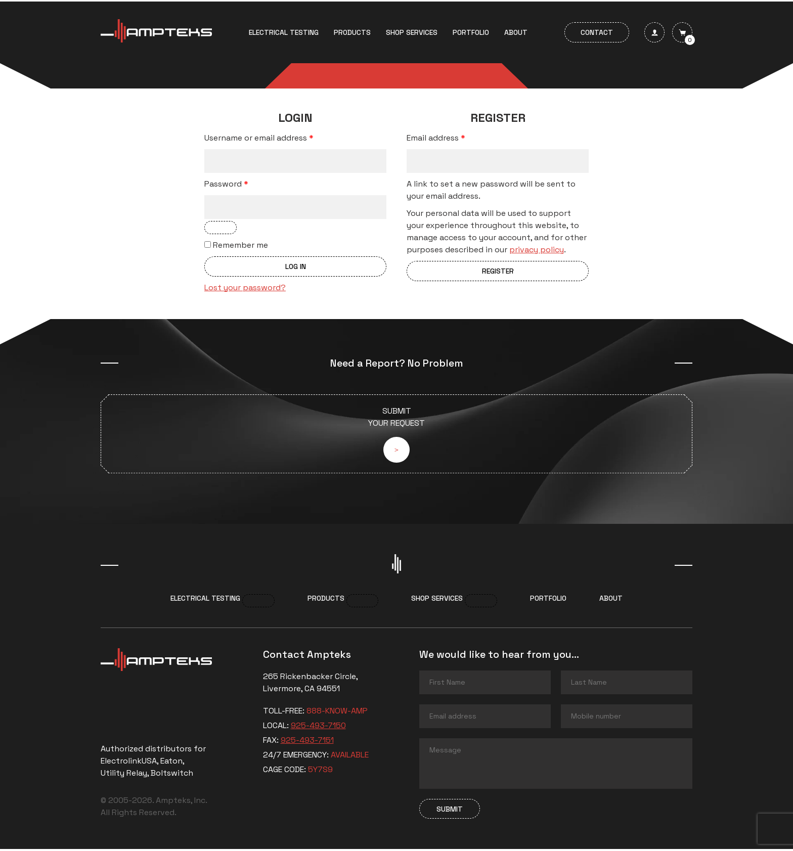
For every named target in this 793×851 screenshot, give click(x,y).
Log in (295, 266)
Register (498, 271)
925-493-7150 (318, 727)
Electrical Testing (284, 32)
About (515, 32)
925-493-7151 (307, 742)
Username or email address (259, 137)
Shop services (411, 32)
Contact (597, 32)
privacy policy (536, 249)
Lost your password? (245, 287)
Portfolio (471, 32)
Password (226, 183)
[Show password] (220, 227)
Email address (436, 137)
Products (352, 32)
